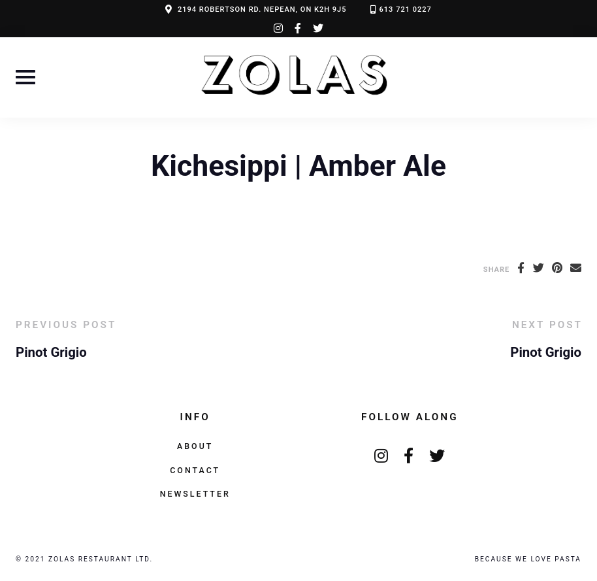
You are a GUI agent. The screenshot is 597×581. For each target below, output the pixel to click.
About (195, 446)
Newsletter (195, 494)
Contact (195, 470)
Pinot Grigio (51, 352)
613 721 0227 (405, 9)
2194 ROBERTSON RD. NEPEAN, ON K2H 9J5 (262, 9)
